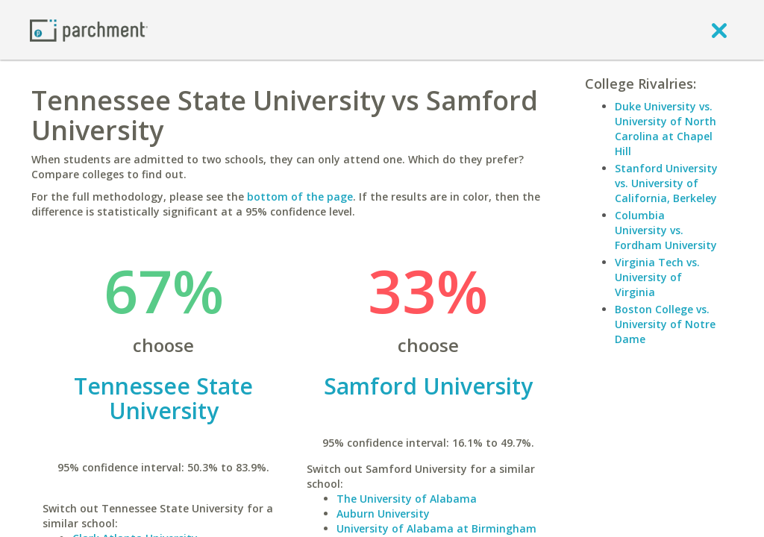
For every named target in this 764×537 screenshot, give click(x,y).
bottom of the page (300, 196)
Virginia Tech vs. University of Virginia (657, 277)
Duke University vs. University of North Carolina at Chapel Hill (665, 128)
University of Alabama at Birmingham (436, 528)
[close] (719, 30)
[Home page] (89, 29)
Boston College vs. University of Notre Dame (665, 324)
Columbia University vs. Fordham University (666, 230)
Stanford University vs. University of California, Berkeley (666, 183)
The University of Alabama (406, 499)
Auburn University (383, 513)
